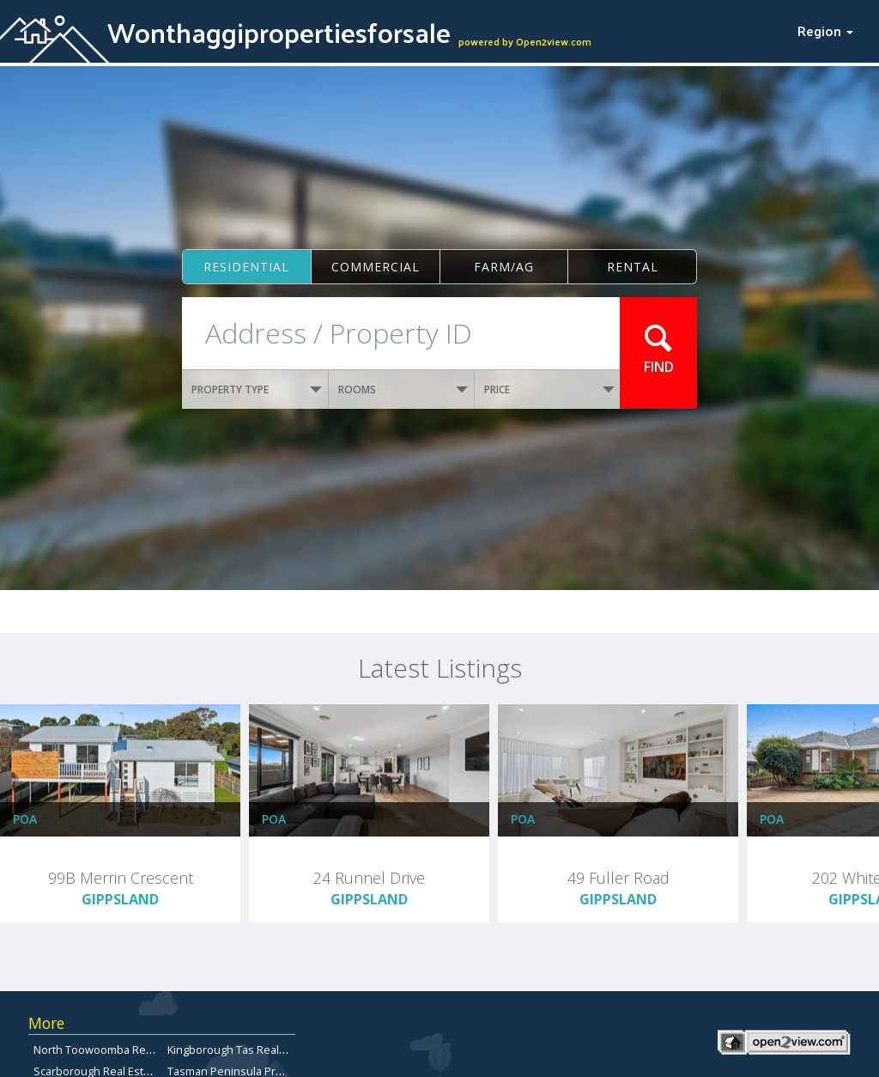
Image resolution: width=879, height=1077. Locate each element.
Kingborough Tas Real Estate (240, 1049)
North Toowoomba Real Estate (111, 1049)
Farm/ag (504, 267)
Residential (246, 267)
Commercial (375, 267)
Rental (632, 267)
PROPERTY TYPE (256, 389)
